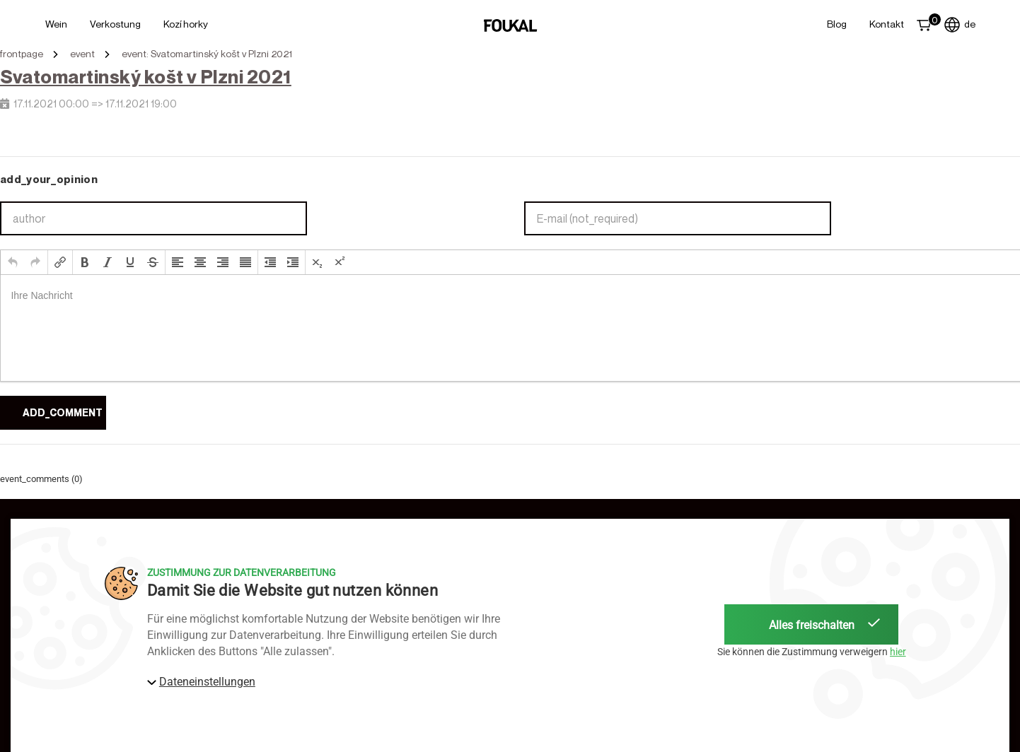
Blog (837, 24)
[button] (12, 262)
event (82, 54)
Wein (56, 24)
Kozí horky (185, 24)
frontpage (21, 54)
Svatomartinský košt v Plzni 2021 (145, 77)
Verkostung (115, 24)
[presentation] (13, 262)
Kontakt (886, 24)
